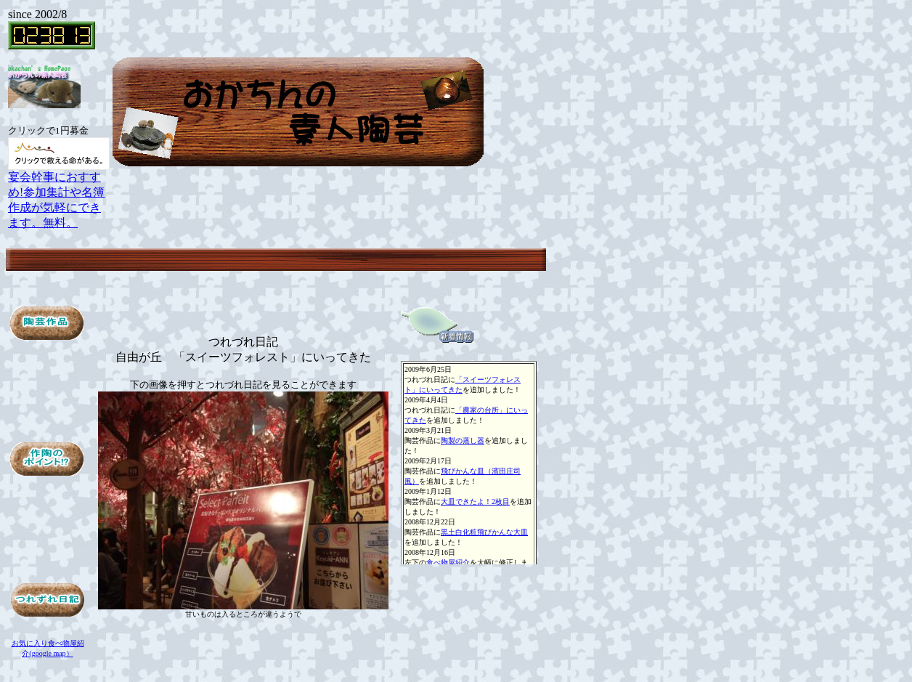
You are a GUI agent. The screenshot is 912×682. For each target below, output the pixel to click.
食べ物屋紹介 (448, 563)
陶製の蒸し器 (462, 440)
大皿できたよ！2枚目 (475, 502)
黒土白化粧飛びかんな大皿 (484, 532)
